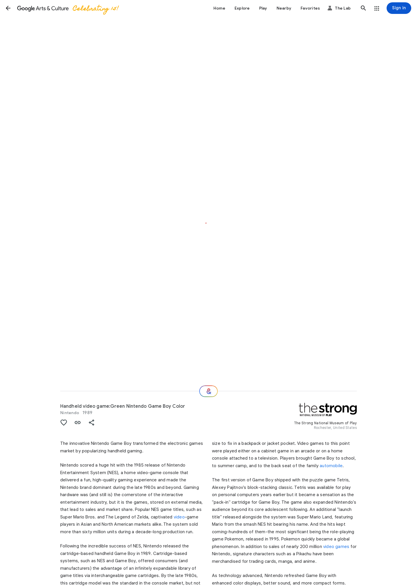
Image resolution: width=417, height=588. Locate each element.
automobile (331, 465)
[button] (8, 8)
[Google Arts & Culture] (67, 8)
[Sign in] (399, 8)
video (179, 517)
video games (336, 546)
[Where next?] (208, 391)
